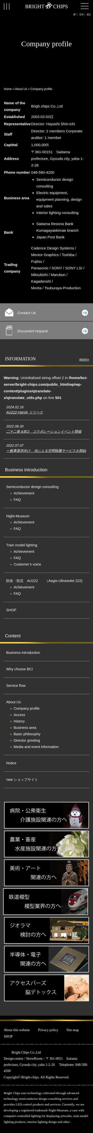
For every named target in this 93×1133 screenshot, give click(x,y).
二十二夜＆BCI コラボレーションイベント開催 (43, 431)
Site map (72, 1030)
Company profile (27, 708)
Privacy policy (48, 1030)
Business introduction (23, 653)
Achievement (24, 493)
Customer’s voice (27, 564)
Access (19, 715)
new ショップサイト (22, 779)
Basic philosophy (27, 734)
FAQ (17, 500)
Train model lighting (21, 545)
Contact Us (46, 312)
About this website (17, 1030)
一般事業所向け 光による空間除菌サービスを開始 (46, 451)
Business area (25, 728)
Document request (47, 330)
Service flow (16, 686)
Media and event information (36, 747)
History (19, 721)
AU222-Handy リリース (24, 412)
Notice (11, 763)
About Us (21, 89)
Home (8, 89)
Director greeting (27, 740)
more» (84, 359)
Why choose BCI (19, 669)
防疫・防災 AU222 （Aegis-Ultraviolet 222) (44, 581)
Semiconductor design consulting (32, 487)
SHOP (11, 610)
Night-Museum (18, 516)
